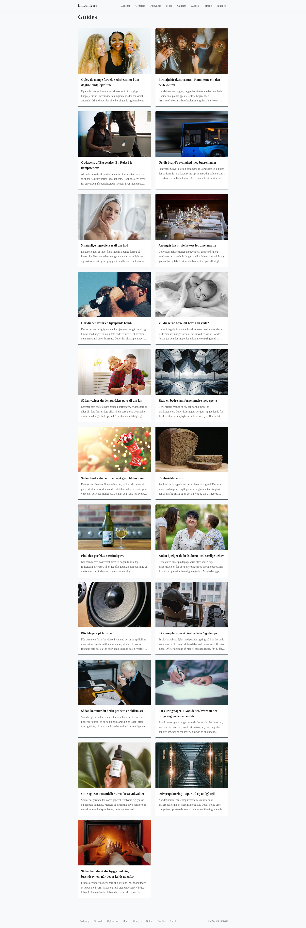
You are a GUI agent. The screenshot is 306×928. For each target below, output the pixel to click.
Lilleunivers (87, 5)
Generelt (140, 5)
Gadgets (181, 5)
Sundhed (221, 5)
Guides (195, 5)
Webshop (126, 5)
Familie (207, 5)
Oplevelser (155, 5)
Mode (169, 5)
